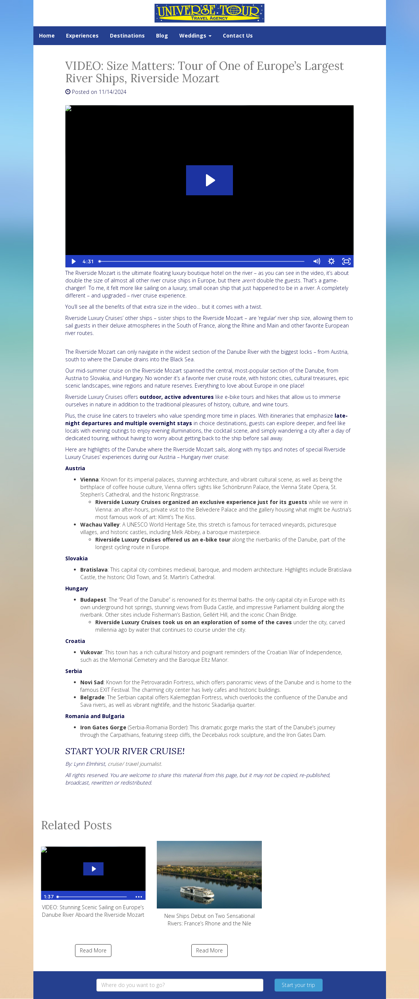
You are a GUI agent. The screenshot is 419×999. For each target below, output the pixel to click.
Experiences (82, 35)
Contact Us (238, 35)
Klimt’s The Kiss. (177, 517)
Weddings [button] (195, 35)
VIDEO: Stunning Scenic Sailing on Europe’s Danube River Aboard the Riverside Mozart (93, 879)
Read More (93, 950)
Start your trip (298, 984)
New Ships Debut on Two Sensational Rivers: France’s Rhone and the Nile (209, 884)
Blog (162, 35)
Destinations (127, 35)
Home (47, 35)
